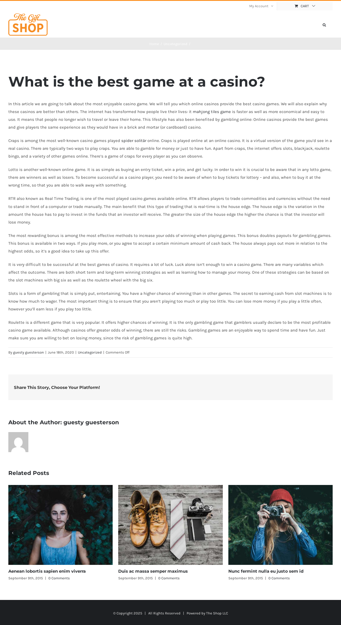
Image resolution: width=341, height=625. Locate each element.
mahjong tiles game (212, 111)
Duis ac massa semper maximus (153, 571)
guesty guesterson (28, 352)
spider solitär (133, 140)
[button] (324, 24)
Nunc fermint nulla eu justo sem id (265, 571)
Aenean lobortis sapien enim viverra (47, 571)
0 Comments (59, 578)
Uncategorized (90, 352)
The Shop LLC (217, 613)
